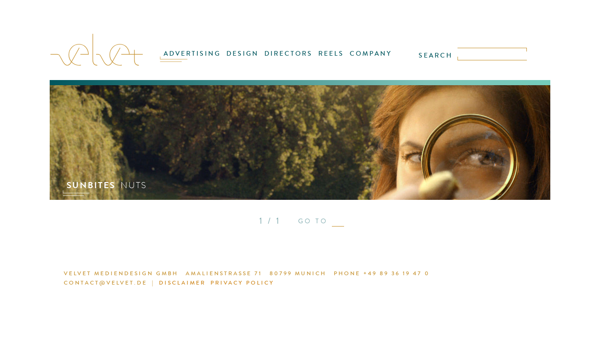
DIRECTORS (289, 59)
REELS (327, 59)
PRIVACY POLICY (220, 284)
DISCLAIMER (165, 284)
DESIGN (247, 59)
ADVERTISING (202, 59)
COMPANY (363, 59)
